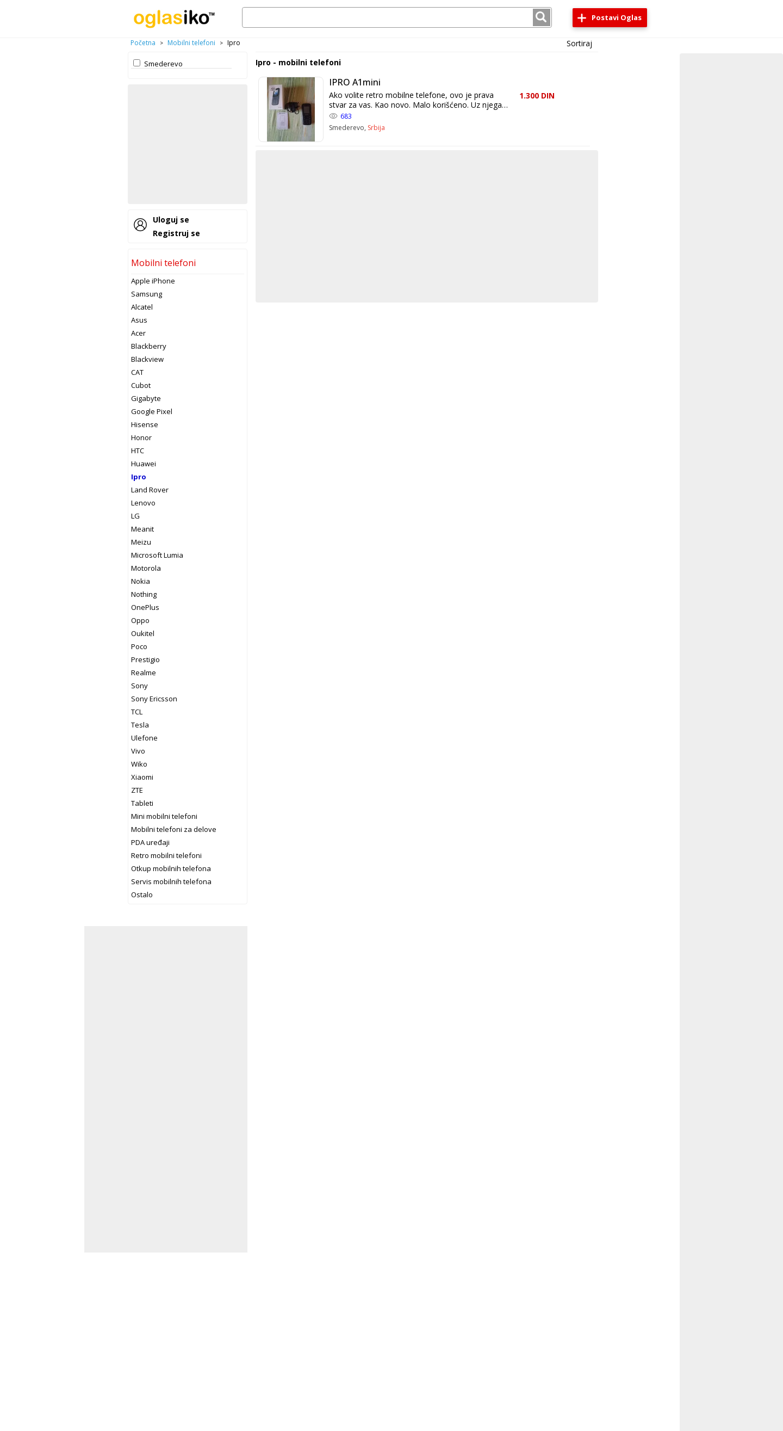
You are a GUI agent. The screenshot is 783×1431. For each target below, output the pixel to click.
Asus (139, 320)
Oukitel (142, 633)
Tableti (142, 803)
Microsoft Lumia (157, 555)
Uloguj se (171, 219)
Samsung (146, 294)
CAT (137, 372)
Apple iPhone (153, 281)
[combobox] (397, 17)
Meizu (141, 542)
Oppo (140, 620)
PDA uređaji (150, 842)
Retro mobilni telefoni (166, 855)
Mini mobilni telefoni (164, 816)
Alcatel (142, 307)
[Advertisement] (187, 144)
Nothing (144, 594)
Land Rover (150, 490)
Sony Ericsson (154, 699)
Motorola (146, 568)
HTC (137, 450)
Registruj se (176, 233)
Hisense (144, 424)
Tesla (140, 725)
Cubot (141, 385)
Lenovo (143, 503)
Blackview (147, 359)
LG (135, 516)
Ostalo (142, 894)
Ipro (138, 477)
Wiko (139, 764)
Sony (139, 685)
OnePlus (145, 607)
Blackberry (148, 346)
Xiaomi (142, 777)
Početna (143, 42)
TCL (136, 712)
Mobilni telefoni (191, 42)
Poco (139, 646)
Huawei (143, 463)
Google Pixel (151, 411)
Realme (143, 672)
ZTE (137, 790)
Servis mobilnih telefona (171, 881)
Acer (138, 333)
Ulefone (144, 738)
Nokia (140, 581)
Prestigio (145, 659)
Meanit (142, 529)
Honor (141, 437)
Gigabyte (146, 398)
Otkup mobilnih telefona (171, 868)
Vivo (138, 751)
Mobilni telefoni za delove (173, 829)
